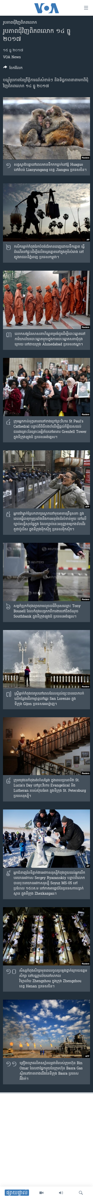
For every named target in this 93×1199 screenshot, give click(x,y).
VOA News (12, 57)
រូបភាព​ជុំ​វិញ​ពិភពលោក (20, 23)
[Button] (13, 69)
